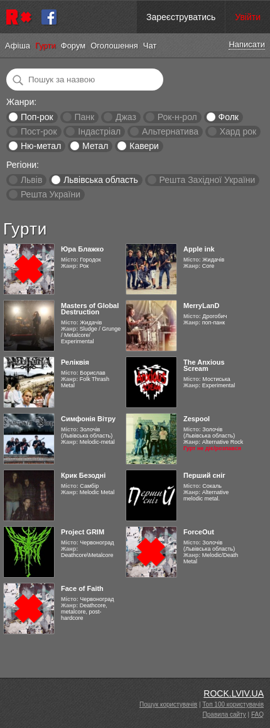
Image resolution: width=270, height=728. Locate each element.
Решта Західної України (207, 180)
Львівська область (100, 180)
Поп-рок (37, 117)
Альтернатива (170, 131)
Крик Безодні (83, 475)
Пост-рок (39, 131)
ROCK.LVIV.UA (233, 693)
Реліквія (75, 362)
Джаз (126, 117)
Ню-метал (41, 146)
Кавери (144, 146)
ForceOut (198, 532)
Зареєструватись (180, 17)
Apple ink (199, 249)
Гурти (45, 45)
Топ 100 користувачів (233, 704)
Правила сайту (224, 714)
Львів (31, 180)
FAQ (257, 714)
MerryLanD (201, 305)
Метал (95, 146)
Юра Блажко (82, 249)
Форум (73, 45)
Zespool (196, 418)
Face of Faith (82, 588)
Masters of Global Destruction (90, 309)
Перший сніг (204, 475)
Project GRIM (82, 532)
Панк (84, 117)
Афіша (17, 45)
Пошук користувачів (168, 704)
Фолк (229, 117)
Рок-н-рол (177, 117)
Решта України (50, 194)
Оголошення (114, 45)
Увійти (248, 17)
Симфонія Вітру (88, 418)
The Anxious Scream (204, 365)
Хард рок (238, 131)
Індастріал (99, 131)
